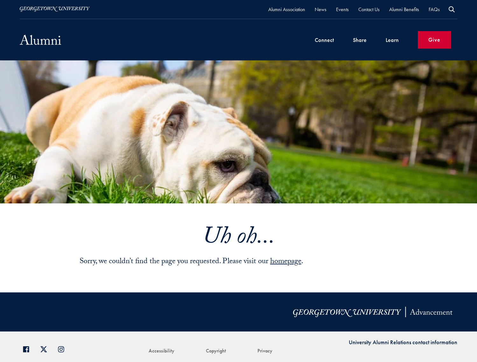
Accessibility (161, 350)
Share (360, 40)
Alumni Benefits (404, 9)
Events (342, 9)
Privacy (264, 350)
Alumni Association (286, 9)
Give (434, 39)
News (320, 9)
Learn (392, 40)
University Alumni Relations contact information (403, 342)
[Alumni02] (40, 40)
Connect (324, 40)
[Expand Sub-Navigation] (340, 40)
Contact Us (369, 9)
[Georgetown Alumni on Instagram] (63, 348)
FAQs (434, 9)
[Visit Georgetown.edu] (55, 9)
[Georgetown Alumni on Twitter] (46, 348)
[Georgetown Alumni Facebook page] (28, 348)
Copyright (216, 350)
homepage (285, 262)
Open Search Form (451, 9)
